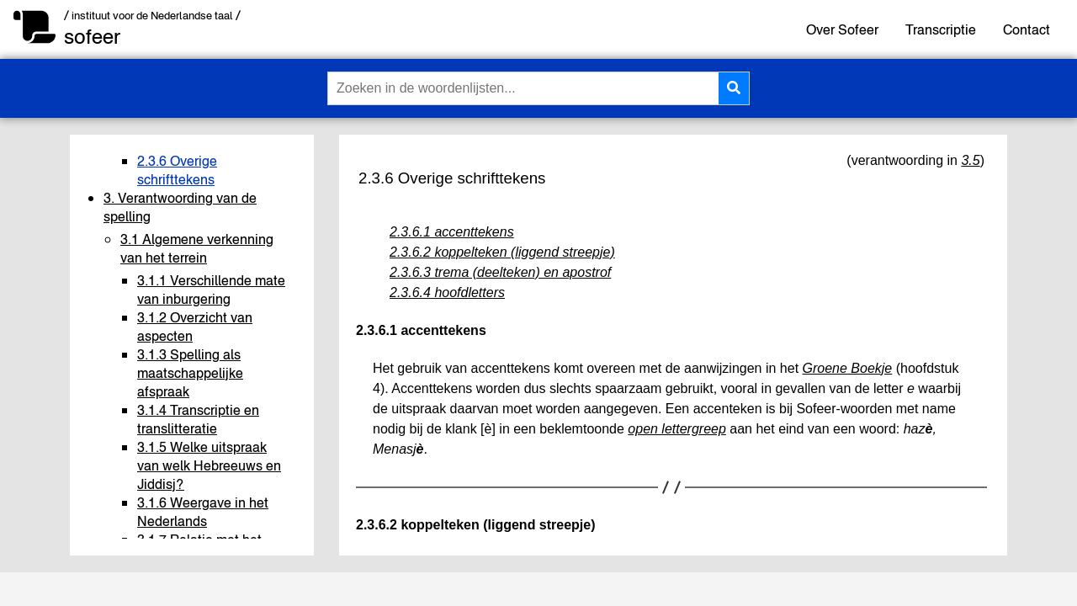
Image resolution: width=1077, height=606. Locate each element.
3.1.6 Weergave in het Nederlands (202, 511)
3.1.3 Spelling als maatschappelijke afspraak (190, 373)
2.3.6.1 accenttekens (452, 232)
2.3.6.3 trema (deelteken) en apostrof (500, 272)
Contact (1026, 29)
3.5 (970, 160)
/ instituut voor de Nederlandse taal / (152, 15)
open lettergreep (677, 429)
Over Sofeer (842, 29)
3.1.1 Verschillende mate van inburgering (211, 289)
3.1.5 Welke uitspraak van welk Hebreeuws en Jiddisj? (209, 465)
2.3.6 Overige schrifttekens (177, 170)
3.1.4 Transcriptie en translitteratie (198, 419)
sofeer (92, 36)
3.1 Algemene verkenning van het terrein (196, 248)
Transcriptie (940, 29)
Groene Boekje (848, 368)
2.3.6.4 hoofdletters (447, 292)
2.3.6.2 (376, 525)
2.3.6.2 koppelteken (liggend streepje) (502, 252)
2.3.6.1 (376, 330)
